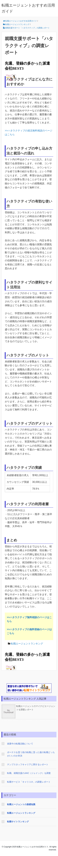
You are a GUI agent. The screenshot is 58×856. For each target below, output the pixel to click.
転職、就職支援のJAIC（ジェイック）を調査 (29, 773)
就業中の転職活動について (20, 743)
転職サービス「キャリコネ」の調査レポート (28, 782)
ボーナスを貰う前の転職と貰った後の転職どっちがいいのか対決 (31, 754)
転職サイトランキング (18, 821)
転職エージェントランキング (27, 643)
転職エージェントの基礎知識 (21, 804)
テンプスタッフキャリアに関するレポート (27, 764)
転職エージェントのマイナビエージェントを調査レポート (28, 707)
